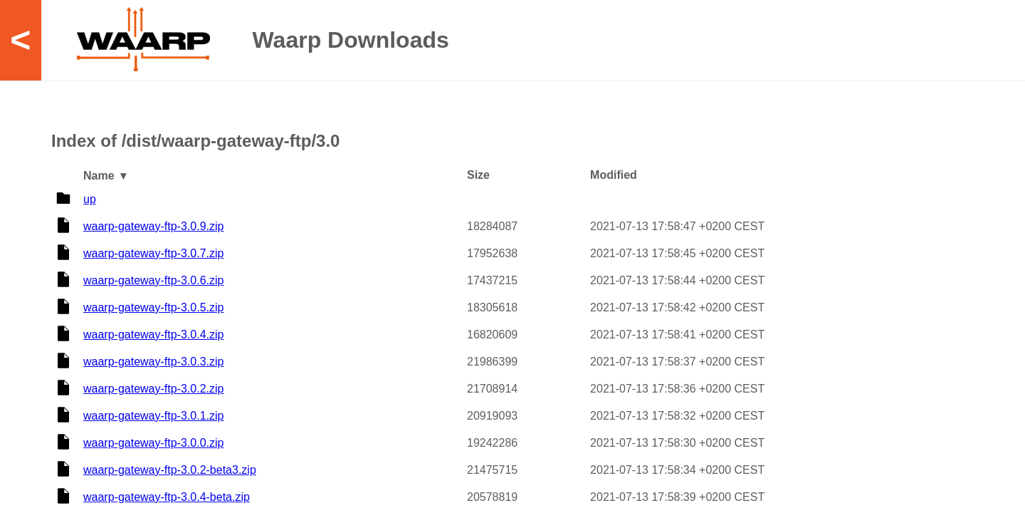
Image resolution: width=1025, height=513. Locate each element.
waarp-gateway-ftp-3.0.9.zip (153, 226)
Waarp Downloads (351, 40)
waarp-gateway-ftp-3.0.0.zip (153, 443)
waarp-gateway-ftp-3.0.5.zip (153, 307)
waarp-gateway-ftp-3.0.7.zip (153, 253)
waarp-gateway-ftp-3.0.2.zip (153, 389)
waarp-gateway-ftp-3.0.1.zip (153, 416)
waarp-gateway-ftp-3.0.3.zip (153, 362)
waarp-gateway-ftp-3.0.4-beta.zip (166, 497)
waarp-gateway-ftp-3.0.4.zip (153, 334)
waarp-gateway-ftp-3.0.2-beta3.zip (169, 470)
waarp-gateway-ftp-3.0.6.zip (153, 280)
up (89, 199)
